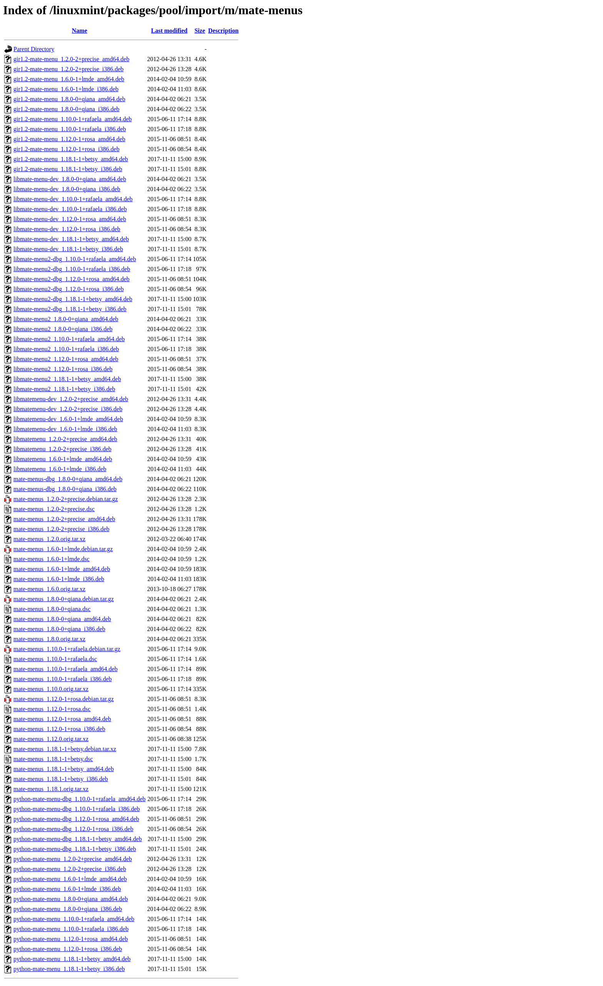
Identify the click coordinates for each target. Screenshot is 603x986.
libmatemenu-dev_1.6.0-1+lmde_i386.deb (65, 429)
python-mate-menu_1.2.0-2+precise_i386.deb (69, 869)
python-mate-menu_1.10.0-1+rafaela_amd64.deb (73, 919)
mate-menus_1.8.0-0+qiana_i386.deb (59, 629)
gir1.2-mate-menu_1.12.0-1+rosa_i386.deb (66, 149)
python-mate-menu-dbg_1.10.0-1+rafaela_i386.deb (76, 809)
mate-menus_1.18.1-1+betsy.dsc (53, 759)
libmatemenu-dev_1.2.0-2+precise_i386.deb (67, 409)
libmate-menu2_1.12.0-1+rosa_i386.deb (62, 369)
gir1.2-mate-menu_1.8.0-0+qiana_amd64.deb (69, 99)
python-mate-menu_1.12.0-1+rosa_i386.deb (67, 949)
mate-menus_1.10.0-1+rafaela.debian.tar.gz (66, 649)
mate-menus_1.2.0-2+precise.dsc (54, 509)
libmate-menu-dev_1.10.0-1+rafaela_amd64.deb (73, 199)
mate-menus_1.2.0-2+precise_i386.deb (61, 529)
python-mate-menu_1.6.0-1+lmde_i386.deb (67, 889)
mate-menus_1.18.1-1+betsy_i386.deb (60, 779)
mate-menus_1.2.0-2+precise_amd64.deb (64, 519)
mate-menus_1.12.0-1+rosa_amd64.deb (62, 719)
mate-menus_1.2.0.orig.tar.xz (49, 539)
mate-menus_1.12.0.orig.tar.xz (50, 739)
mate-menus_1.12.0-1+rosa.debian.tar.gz (63, 699)
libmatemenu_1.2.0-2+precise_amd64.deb (65, 439)
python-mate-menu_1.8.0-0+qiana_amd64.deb (70, 899)
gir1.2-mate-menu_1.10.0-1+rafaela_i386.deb (69, 129)
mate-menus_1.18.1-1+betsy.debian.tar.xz (64, 749)
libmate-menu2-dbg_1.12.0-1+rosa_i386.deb (68, 289)
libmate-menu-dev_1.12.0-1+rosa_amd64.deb (69, 219)
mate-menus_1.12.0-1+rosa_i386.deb (59, 729)
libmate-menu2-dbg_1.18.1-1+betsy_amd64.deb (72, 299)
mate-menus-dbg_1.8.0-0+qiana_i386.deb (65, 489)
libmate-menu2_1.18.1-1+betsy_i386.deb (64, 389)
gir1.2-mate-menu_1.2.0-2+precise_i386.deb (68, 69)
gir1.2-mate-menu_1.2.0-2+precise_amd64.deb (71, 59)
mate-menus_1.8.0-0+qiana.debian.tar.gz (63, 599)
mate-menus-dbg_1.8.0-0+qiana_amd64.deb (67, 479)
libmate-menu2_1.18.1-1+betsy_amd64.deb (67, 379)
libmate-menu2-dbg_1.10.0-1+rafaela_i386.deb (71, 269)
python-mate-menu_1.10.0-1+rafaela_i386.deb (70, 929)
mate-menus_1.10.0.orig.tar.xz (50, 689)
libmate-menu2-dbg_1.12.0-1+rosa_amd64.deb (71, 279)
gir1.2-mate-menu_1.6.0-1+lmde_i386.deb (65, 89)
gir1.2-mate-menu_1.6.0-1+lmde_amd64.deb (68, 79)
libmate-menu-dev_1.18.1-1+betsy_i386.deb (68, 249)
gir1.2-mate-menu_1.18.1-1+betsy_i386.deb (67, 169)
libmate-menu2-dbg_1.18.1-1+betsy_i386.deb (70, 309)
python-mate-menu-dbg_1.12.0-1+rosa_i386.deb (73, 829)
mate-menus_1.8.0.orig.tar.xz (49, 639)
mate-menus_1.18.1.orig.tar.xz (50, 789)
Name (79, 30)
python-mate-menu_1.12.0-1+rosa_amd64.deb (70, 939)
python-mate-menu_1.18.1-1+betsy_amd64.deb (72, 959)
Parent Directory (33, 49)
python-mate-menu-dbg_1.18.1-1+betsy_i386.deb (74, 849)
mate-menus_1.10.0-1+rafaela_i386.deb (62, 679)
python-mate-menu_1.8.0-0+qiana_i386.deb (67, 909)
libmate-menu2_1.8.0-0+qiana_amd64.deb (65, 319)
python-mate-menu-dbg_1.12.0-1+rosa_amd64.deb (76, 819)
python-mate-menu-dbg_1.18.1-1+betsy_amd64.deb (77, 839)
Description (223, 30)
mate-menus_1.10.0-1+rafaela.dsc (55, 659)
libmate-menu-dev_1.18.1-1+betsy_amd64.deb (71, 239)
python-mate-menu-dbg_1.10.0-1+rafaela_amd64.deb (79, 799)
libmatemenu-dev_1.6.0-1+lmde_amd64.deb (68, 419)
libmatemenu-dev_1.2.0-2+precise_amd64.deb (70, 399)
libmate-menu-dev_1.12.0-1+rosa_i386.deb (66, 229)
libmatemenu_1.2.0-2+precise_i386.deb (62, 449)
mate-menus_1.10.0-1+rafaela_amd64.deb (65, 669)
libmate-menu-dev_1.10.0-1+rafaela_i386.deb (70, 209)
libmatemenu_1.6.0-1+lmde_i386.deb (59, 469)
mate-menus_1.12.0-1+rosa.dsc (52, 709)
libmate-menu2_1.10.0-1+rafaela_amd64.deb (69, 339)
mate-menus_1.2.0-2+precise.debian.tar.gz (65, 499)
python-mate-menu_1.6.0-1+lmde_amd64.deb (70, 879)
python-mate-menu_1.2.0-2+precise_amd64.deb (72, 859)
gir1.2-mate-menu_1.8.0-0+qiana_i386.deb (66, 109)
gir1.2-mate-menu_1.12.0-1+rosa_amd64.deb (69, 139)
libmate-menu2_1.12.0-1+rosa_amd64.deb (65, 359)
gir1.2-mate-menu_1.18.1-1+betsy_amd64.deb (70, 159)
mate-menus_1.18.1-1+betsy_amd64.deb (63, 769)
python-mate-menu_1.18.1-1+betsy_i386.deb (69, 969)
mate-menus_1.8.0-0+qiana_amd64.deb (62, 619)
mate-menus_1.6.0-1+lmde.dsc (51, 559)
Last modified (169, 30)
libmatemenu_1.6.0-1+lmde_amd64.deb (62, 459)
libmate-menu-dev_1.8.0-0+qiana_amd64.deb (69, 179)
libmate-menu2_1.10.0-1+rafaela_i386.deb (66, 349)
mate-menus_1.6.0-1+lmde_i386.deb (58, 579)
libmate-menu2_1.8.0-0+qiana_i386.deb (62, 329)
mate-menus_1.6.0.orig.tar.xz (49, 589)
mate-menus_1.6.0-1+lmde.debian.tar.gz (63, 549)
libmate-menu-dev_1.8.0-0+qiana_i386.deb (66, 189)
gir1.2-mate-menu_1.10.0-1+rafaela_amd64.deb (72, 119)
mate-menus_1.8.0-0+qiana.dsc (52, 609)
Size (200, 30)
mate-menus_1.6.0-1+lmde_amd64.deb (61, 569)
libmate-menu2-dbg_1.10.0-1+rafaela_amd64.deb (74, 259)
